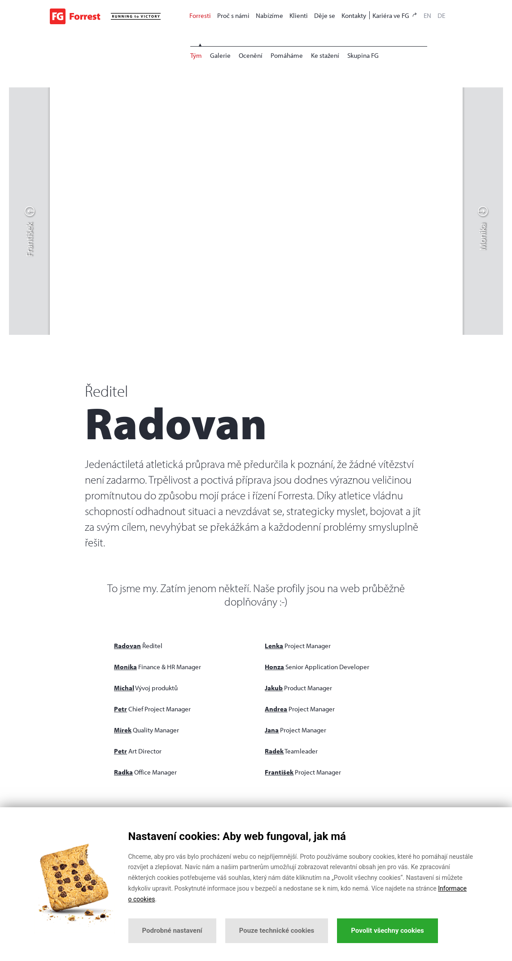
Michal (124, 688)
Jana (272, 730)
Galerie (220, 55)
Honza (274, 666)
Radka (123, 772)
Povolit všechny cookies (387, 930)
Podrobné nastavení (172, 930)
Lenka (274, 645)
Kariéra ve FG (394, 15)
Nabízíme (269, 15)
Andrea (276, 709)
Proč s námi (233, 15)
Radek (274, 751)
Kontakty (353, 15)
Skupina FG (363, 55)
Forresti (200, 15)
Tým (196, 55)
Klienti (298, 15)
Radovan (127, 645)
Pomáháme (287, 55)
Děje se (324, 15)
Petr (120, 709)
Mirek (122, 730)
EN (427, 15)
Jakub (274, 688)
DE (441, 15)
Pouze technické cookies (277, 930)
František (279, 772)
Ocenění (251, 55)
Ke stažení (325, 55)
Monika (125, 666)
